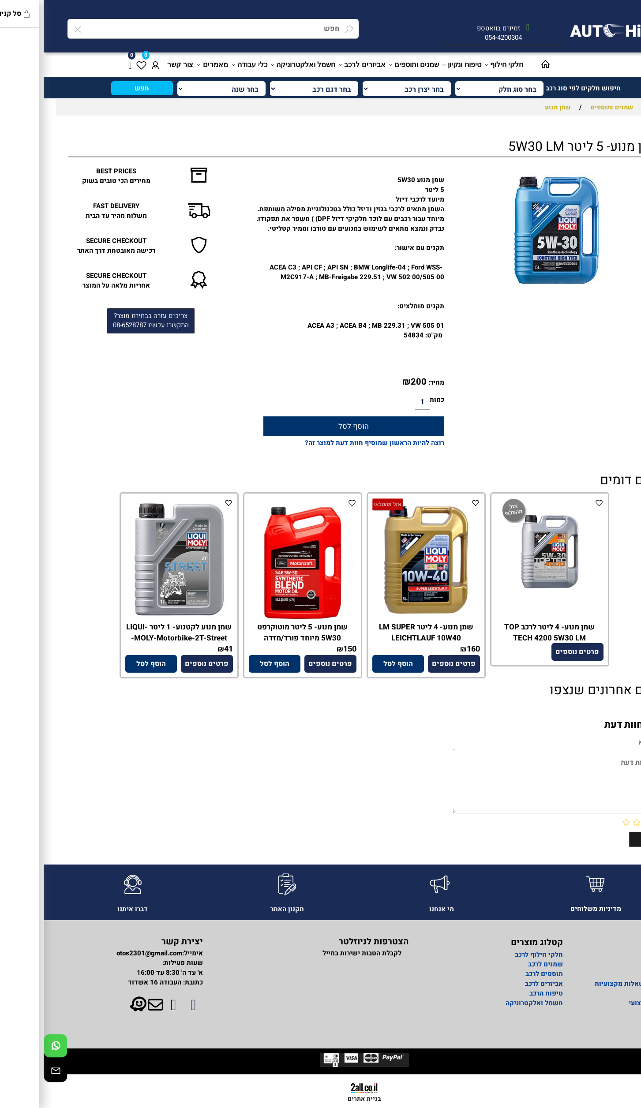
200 (375, 381)
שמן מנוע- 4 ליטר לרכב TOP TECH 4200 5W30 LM (506, 632)
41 (184, 649)
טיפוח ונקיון (418, 64)
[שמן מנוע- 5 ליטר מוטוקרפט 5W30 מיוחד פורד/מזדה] (259, 618)
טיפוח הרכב (502, 993)
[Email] (12, 1072)
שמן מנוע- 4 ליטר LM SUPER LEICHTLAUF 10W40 (382, 632)
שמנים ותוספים (370, 64)
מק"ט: (390, 335)
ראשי (614, 964)
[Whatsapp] (12, 1048)
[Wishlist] (97, 64)
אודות (613, 954)
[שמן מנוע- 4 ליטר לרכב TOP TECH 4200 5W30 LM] (506, 603)
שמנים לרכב (501, 964)
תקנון (614, 1022)
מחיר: (392, 382)
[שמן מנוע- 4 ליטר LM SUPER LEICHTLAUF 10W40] (382, 619)
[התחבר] (111, 64)
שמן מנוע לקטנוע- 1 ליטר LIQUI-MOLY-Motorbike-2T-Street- (135, 632)
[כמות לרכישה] (378, 402)
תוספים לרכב (500, 974)
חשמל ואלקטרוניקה (260, 64)
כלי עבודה (206, 64)
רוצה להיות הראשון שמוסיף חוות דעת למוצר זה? (331, 443)
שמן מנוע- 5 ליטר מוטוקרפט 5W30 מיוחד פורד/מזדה (259, 632)
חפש (98, 88)
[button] (354, 664)
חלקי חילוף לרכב (494, 954)
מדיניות (611, 974)
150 (306, 649)
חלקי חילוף (461, 64)
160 (429, 649)
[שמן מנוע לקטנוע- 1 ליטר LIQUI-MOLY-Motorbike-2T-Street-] (135, 619)
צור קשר (136, 64)
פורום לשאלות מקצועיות (586, 983)
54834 (370, 335)
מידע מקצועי (603, 1003)
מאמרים (169, 64)
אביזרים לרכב (318, 64)
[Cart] (86, 64)
